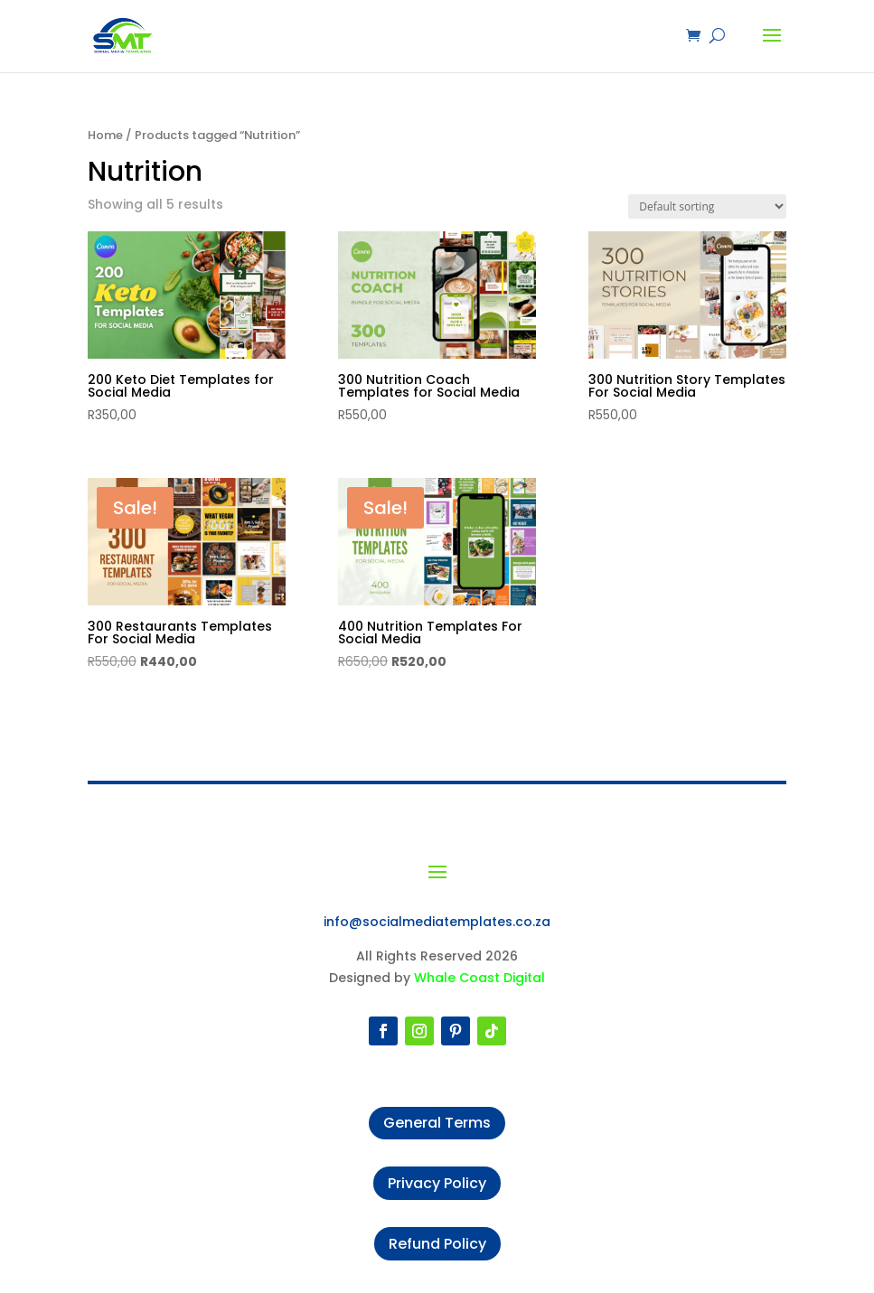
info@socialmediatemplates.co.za (437, 922)
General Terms (437, 1122)
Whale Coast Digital (479, 978)
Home (105, 135)
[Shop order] (707, 206)
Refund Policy (437, 1243)
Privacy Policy (437, 1183)
